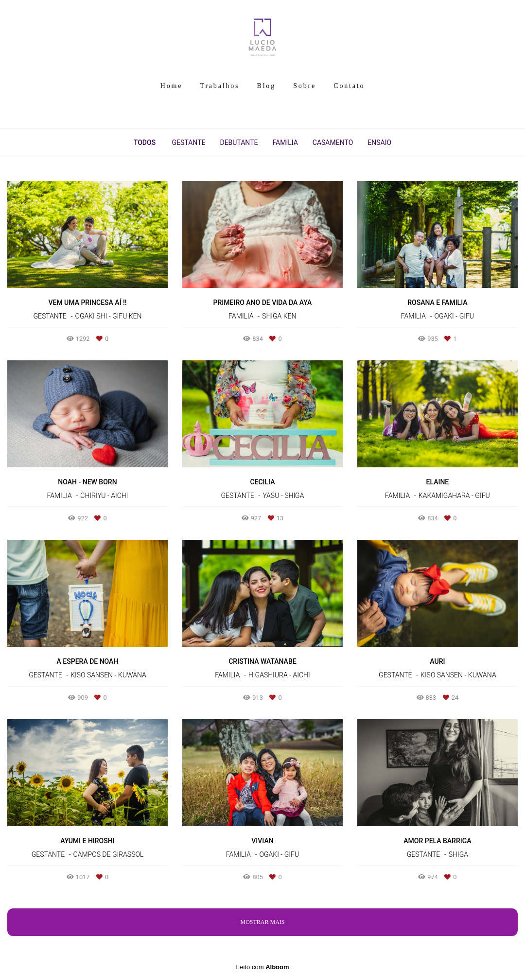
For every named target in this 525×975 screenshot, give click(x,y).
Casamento (333, 142)
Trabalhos (220, 85)
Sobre (304, 85)
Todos (145, 142)
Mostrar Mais (262, 922)
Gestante (189, 142)
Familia (285, 142)
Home (171, 85)
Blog (266, 85)
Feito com (262, 967)
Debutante (239, 142)
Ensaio (379, 142)
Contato (349, 85)
